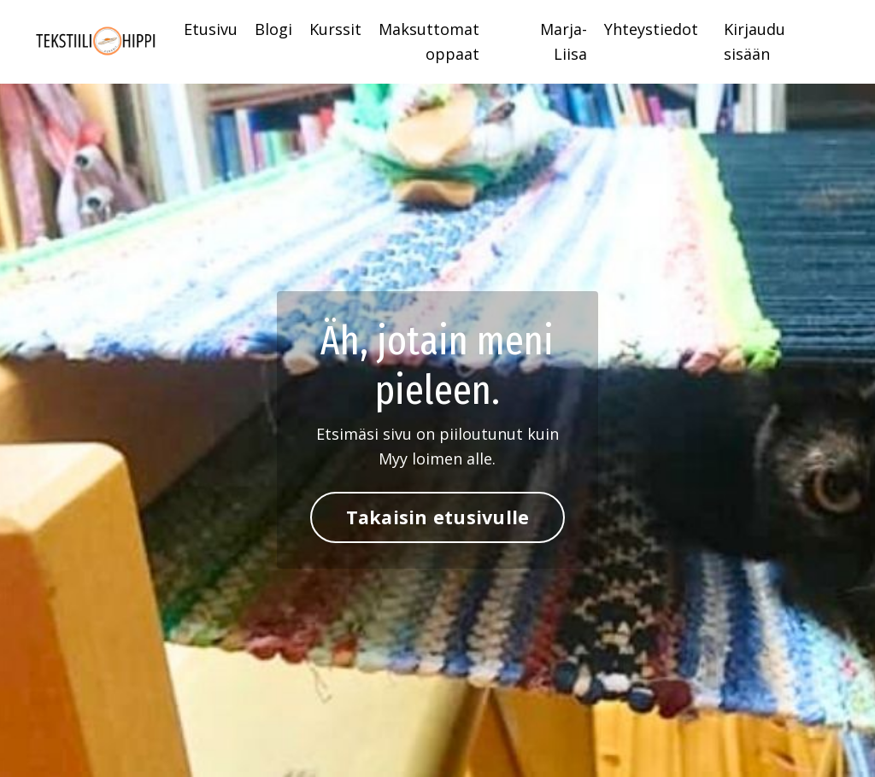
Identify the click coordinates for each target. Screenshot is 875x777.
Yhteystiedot (651, 29)
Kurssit (335, 29)
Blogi (273, 29)
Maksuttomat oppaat (429, 41)
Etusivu (211, 29)
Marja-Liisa (563, 41)
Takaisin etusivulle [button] (438, 517)
